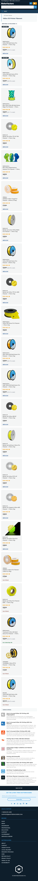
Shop (3, 821)
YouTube (26, 803)
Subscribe (19, 799)
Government (6, 834)
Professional (6, 828)
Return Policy (6, 856)
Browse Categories (9, 23)
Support (4, 832)
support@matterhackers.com (12, 814)
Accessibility (6, 862)
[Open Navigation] (4, 11)
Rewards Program (7, 852)
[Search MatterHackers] (35, 7)
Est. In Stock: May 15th (7, 642)
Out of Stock (6, 580)
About (4, 843)
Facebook (11, 803)
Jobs (3, 854)
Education (5, 830)
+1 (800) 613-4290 (7, 812)
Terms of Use (6, 860)
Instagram (17, 803)
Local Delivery (6, 849)
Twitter (14, 803)
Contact (4, 845)
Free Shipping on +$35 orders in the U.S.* (10, 0)
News (3, 823)
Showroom (5, 825)
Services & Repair (7, 836)
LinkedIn (20, 803)
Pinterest (23, 803)
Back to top (19, 788)
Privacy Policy (6, 858)
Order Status (6, 847)
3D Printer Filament (8, 15)
